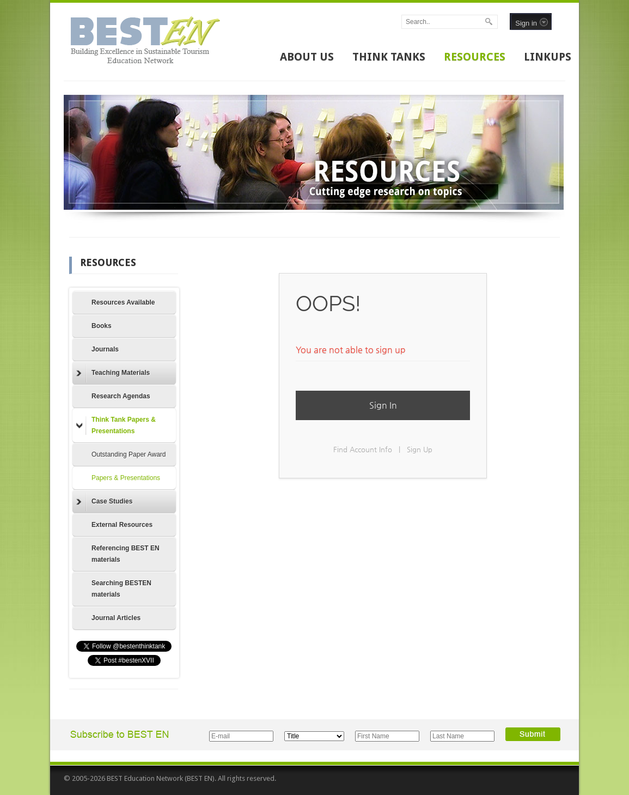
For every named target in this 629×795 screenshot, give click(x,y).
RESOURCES (474, 56)
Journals (105, 349)
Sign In (383, 405)
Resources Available (123, 302)
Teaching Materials (113, 373)
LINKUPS (547, 56)
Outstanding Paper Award (128, 454)
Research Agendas (120, 396)
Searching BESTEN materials (121, 588)
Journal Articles (116, 618)
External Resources (121, 525)
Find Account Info (362, 449)
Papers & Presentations (125, 478)
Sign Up (419, 449)
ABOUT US (307, 56)
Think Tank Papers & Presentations (116, 425)
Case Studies (104, 502)
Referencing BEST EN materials (125, 553)
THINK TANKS (388, 56)
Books (101, 326)
